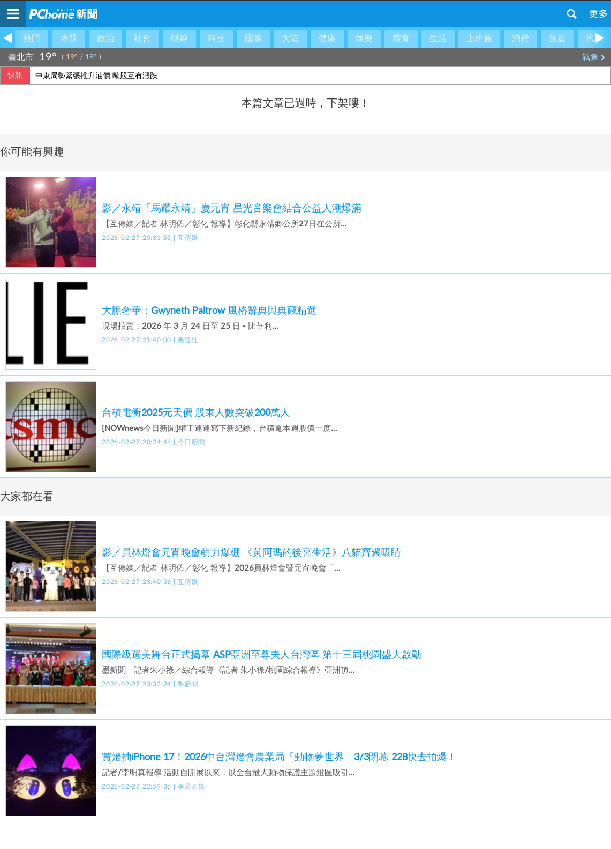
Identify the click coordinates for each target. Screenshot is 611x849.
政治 (105, 38)
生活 (438, 38)
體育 (401, 38)
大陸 (290, 38)
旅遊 (557, 38)
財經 (179, 38)
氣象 (594, 57)
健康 (327, 38)
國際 (253, 38)
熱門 (31, 38)
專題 (68, 38)
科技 (216, 38)
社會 (142, 38)
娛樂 (364, 38)
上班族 (479, 38)
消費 (520, 38)
